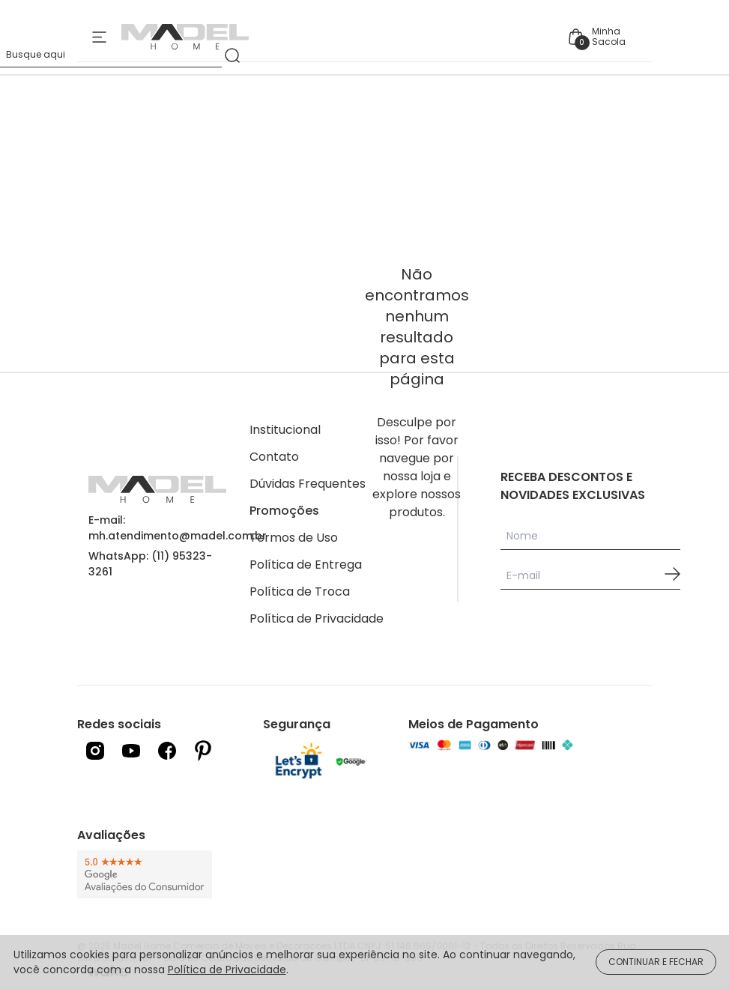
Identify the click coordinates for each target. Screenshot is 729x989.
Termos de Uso (293, 537)
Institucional (285, 429)
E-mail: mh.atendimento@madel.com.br (177, 527)
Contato (274, 456)
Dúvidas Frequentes (307, 483)
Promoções (284, 510)
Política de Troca (299, 591)
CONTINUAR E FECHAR (656, 961)
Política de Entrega (305, 564)
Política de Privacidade (316, 618)
